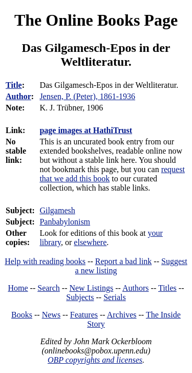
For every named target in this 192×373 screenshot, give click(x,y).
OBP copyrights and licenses (95, 360)
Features (84, 314)
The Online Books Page (96, 20)
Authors (135, 288)
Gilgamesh (57, 210)
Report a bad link (123, 261)
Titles (167, 288)
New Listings (91, 288)
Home (18, 288)
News (51, 314)
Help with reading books (45, 261)
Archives (122, 314)
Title (14, 85)
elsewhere (90, 242)
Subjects (80, 297)
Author (18, 96)
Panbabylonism (64, 221)
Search (48, 288)
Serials (114, 297)
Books (21, 314)
